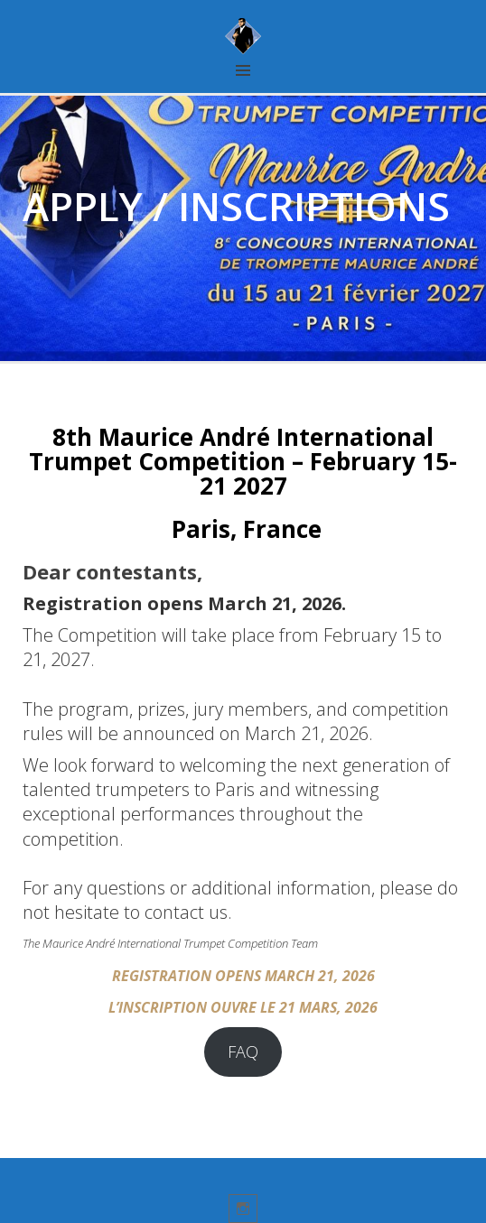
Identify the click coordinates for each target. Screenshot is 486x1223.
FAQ (243, 1051)
